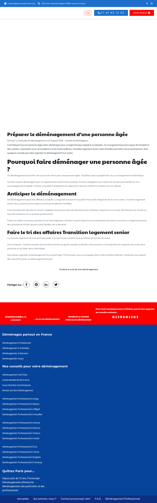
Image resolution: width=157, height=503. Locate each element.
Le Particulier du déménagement (30, 141)
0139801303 (125, 316)
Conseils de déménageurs (76, 141)
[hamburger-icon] (87, 13)
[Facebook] (147, 3)
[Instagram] (151, 3)
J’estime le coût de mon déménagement (78, 269)
